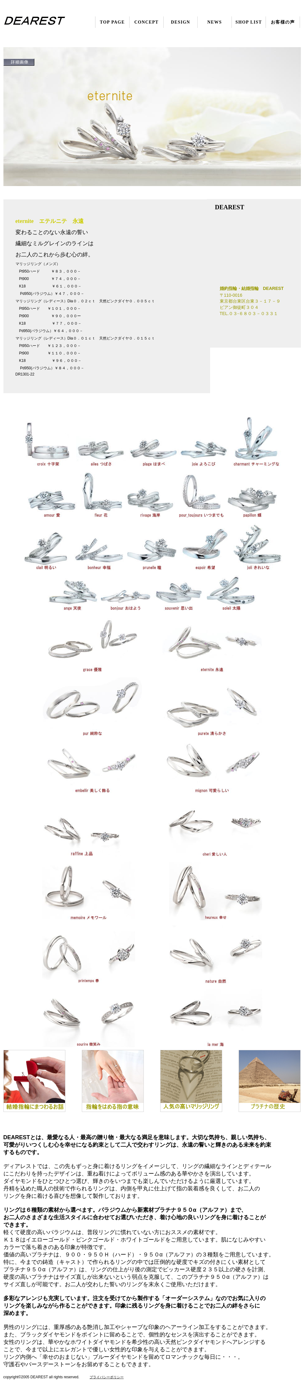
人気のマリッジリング (191, 1081)
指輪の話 (34, 1081)
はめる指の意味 (113, 1081)
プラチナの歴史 (270, 1081)
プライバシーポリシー (107, 1377)
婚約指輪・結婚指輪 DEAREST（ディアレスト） (41, 22)
